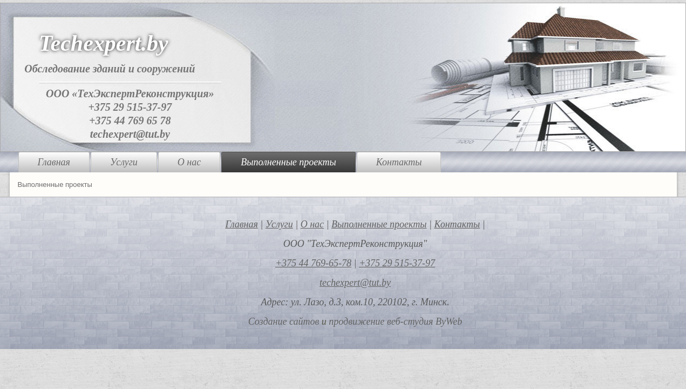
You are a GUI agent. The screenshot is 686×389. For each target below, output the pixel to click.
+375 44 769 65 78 (130, 120)
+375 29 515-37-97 (130, 107)
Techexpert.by (103, 43)
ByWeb (449, 321)
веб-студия (410, 321)
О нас (189, 162)
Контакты (399, 162)
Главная (54, 162)
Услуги (124, 162)
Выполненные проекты (288, 162)
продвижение (356, 321)
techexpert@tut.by (130, 134)
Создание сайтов (284, 321)
